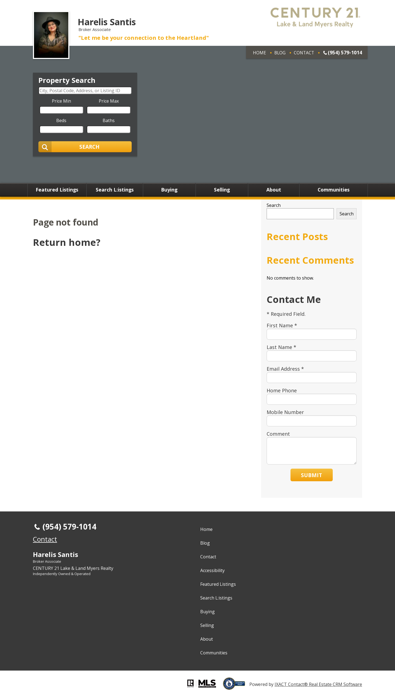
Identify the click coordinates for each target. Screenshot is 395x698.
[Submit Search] (85, 146)
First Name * (282, 325)
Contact (304, 53)
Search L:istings (115, 189)
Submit (311, 475)
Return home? (66, 242)
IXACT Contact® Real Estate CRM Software (318, 684)
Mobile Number (285, 412)
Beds (61, 120)
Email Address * (285, 368)
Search (274, 205)
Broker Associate (47, 561)
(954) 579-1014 (345, 52)
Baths (109, 120)
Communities (333, 189)
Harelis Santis (107, 22)
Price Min (61, 101)
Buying (169, 189)
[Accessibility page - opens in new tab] (236, 687)
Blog (280, 53)
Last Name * (281, 347)
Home (259, 53)
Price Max (109, 101)
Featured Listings (57, 189)
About (273, 189)
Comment (278, 433)
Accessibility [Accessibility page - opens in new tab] (212, 570)
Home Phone (282, 390)
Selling (222, 189)
